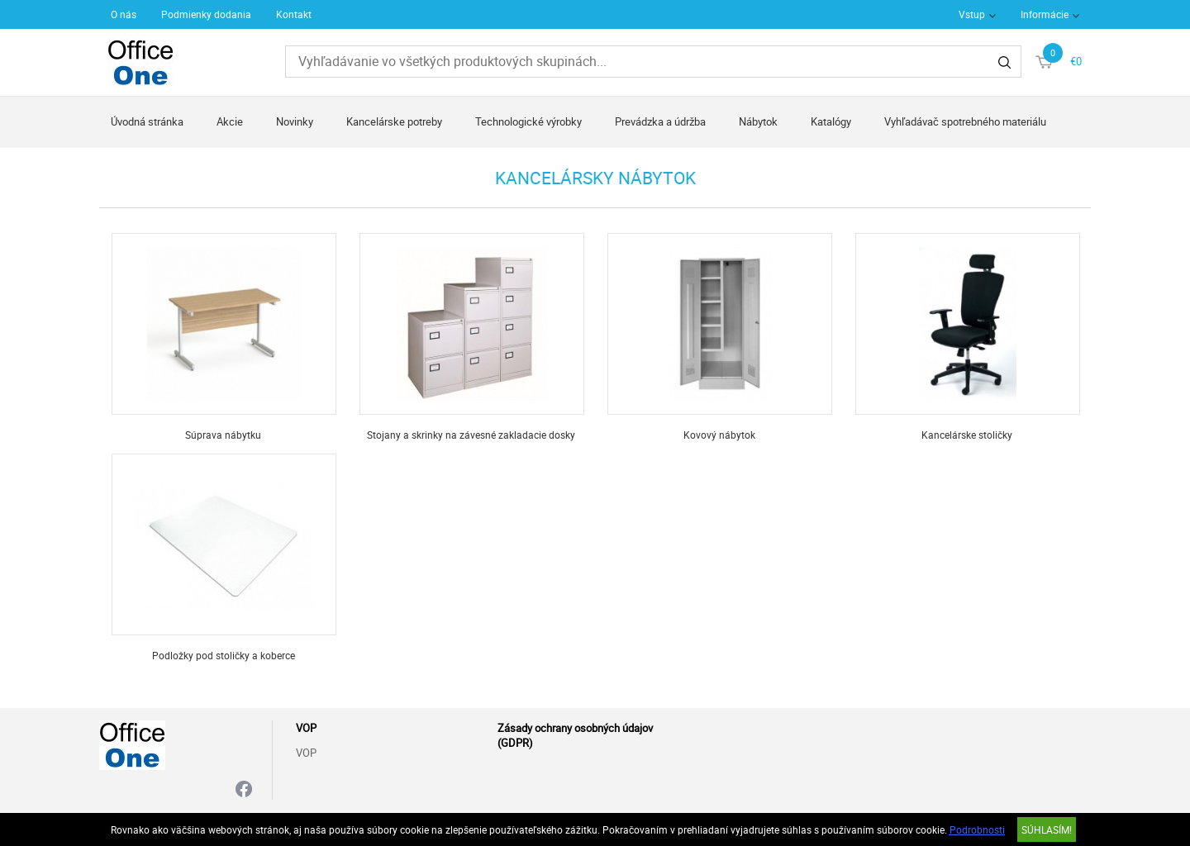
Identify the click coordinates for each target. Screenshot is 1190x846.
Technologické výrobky (528, 121)
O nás (123, 14)
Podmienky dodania (206, 14)
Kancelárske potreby (394, 121)
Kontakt (294, 14)
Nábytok (758, 121)
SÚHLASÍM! (1046, 829)
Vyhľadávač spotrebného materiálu (965, 121)
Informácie (1045, 14)
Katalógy (831, 121)
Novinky (294, 121)
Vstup (972, 14)
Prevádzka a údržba (660, 121)
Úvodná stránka (147, 121)
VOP (306, 752)
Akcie (230, 121)
